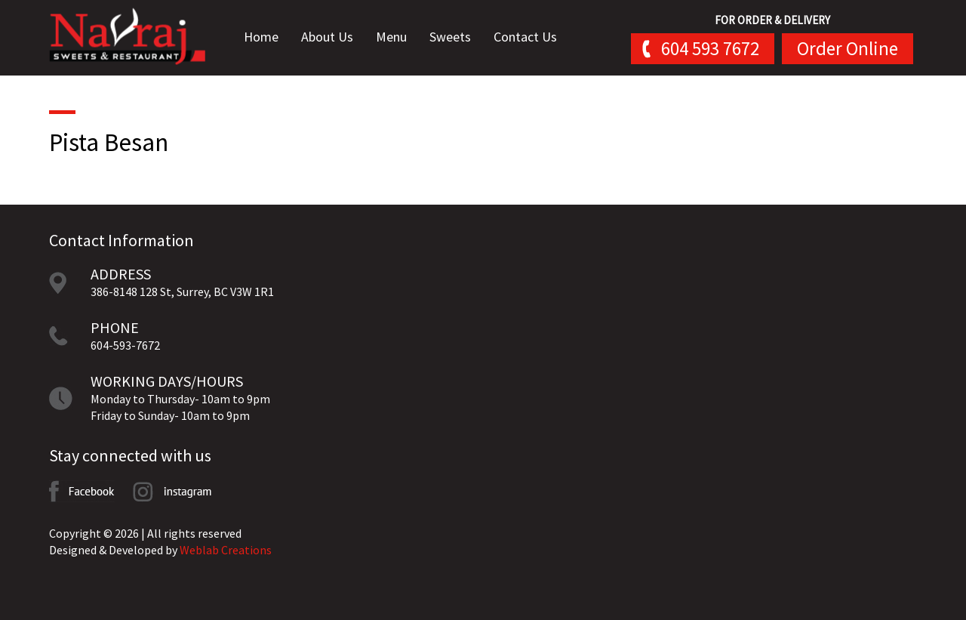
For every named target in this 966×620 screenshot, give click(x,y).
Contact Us (532, 37)
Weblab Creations (226, 549)
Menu (398, 37)
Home (268, 37)
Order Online (847, 48)
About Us (334, 37)
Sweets (457, 37)
